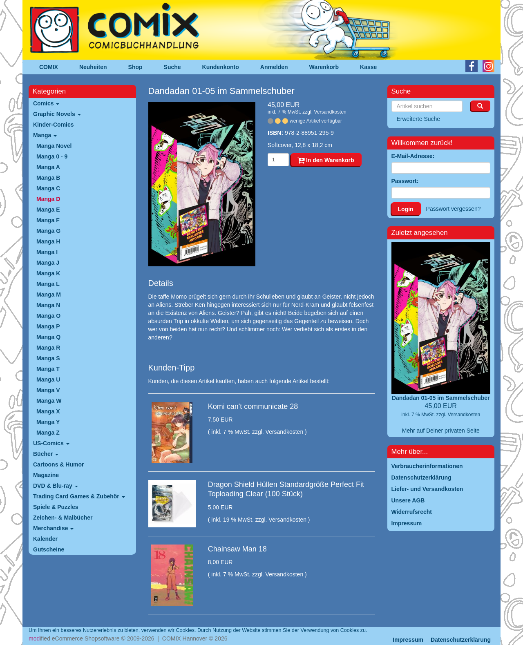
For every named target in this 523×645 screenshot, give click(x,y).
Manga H (48, 241)
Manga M (48, 294)
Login (405, 209)
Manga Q (48, 337)
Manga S (48, 358)
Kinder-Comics (53, 124)
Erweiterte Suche (418, 119)
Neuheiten (93, 67)
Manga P (48, 326)
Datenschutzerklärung (461, 639)
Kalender (45, 539)
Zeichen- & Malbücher (62, 517)
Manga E (48, 209)
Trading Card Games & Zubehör (79, 496)
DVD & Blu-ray (55, 485)
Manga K (48, 273)
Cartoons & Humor (58, 464)
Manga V (48, 390)
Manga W (48, 400)
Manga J (47, 262)
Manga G (48, 231)
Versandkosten (330, 112)
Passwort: (405, 181)
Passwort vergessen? (453, 208)
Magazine (46, 475)
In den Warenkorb (325, 160)
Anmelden (274, 67)
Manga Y (48, 422)
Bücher (45, 454)
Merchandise (53, 528)
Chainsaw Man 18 (237, 549)
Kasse (368, 67)
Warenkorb (324, 67)
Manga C (48, 188)
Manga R (48, 347)
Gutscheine (48, 549)
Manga (45, 135)
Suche (172, 67)
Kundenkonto (220, 67)
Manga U (48, 379)
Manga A (48, 167)
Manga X (48, 411)
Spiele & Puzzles (55, 507)
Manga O (48, 315)
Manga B (48, 177)
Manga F (48, 220)
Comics (46, 103)
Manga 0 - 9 (51, 156)
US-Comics (51, 443)
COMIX (48, 67)
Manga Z (48, 432)
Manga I (47, 252)
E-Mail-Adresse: (413, 156)
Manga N (48, 305)
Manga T (48, 369)
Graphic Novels (57, 114)
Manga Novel (54, 146)
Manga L (48, 284)
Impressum (408, 639)
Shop (135, 67)
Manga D (48, 199)
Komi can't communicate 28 (253, 406)
